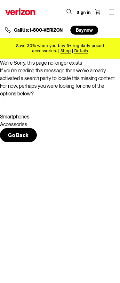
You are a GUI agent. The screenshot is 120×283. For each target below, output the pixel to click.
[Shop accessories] (65, 50)
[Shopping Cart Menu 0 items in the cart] (98, 12)
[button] (18, 135)
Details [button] (81, 50)
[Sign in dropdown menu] (83, 12)
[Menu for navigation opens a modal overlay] (112, 12)
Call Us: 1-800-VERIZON (38, 30)
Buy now (84, 30)
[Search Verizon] (69, 12)
